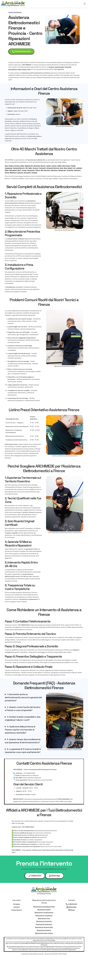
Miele (7, 170)
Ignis (61, 168)
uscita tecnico (16, 910)
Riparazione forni (44, 918)
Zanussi (20, 173)
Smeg (7, 173)
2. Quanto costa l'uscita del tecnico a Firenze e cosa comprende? (22, 709)
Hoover (35, 168)
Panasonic (31, 170)
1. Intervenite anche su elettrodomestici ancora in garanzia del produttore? (23, 697)
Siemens (77, 170)
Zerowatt (27, 173)
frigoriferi (67, 67)
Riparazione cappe (44, 909)
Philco (38, 170)
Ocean (24, 170)
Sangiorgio (62, 170)
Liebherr (79, 168)
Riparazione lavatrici (44, 930)
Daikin (59, 166)
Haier (30, 168)
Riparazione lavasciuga (44, 924)
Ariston (17, 166)
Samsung (54, 170)
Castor (54, 166)
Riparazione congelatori (44, 915)
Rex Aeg (47, 170)
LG (74, 168)
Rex (42, 170)
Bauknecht (29, 166)
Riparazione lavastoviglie (44, 927)
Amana (11, 166)
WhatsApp (54, 876)
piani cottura (22, 69)
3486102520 (34, 876)
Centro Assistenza (14, 12)
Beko (22, 166)
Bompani (37, 166)
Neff (19, 170)
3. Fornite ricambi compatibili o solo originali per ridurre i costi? (22, 718)
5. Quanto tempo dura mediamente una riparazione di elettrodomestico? (23, 741)
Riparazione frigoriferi (44, 921)
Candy (48, 166)
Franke (73, 166)
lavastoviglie (59, 67)
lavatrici (51, 67)
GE (26, 168)
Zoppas (34, 173)
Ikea (65, 168)
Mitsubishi (13, 170)
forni (29, 69)
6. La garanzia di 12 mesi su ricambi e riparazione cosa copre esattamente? (23, 751)
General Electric (19, 168)
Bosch (43, 166)
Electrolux (66, 166)
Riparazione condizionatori (44, 912)
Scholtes (70, 170)
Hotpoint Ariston (52, 168)
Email (71, 910)
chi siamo (16, 904)
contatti (16, 907)
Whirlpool (13, 173)
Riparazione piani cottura (44, 933)
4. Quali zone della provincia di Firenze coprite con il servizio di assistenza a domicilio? (20, 729)
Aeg (6, 166)
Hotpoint (42, 168)
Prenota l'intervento (21, 51)
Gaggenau (8, 168)
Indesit (70, 168)
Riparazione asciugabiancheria (44, 907)
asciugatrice (12, 69)
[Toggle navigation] (84, 3)
